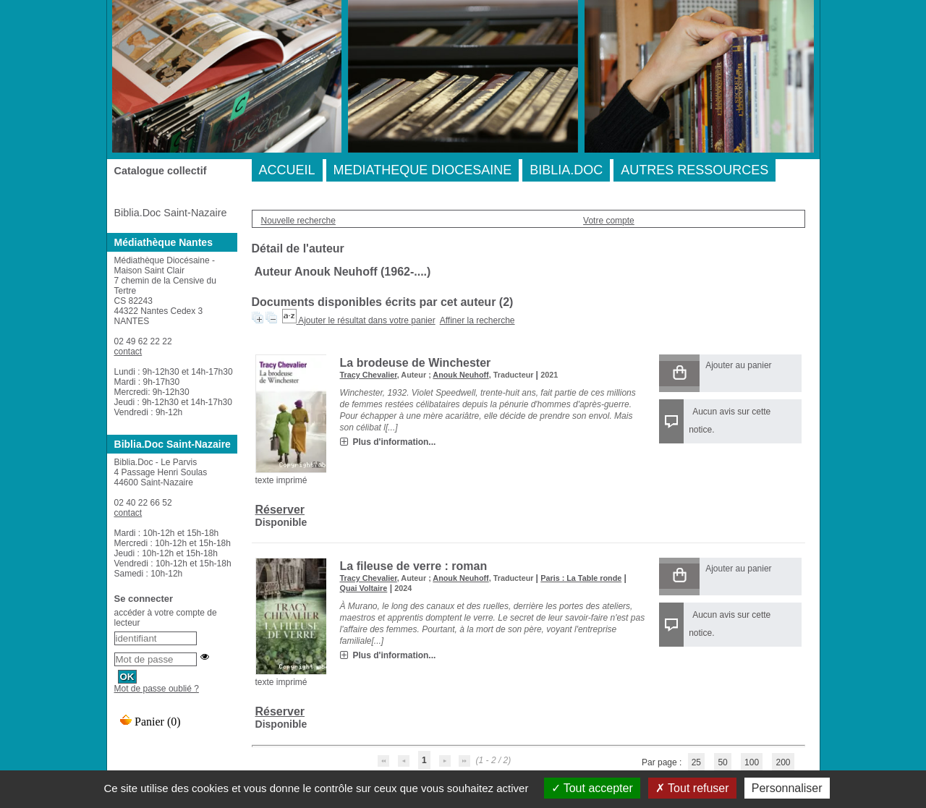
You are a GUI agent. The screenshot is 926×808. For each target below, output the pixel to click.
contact (128, 351)
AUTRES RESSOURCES (694, 170)
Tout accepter (592, 788)
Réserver (280, 509)
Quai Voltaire (364, 588)
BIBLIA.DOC (566, 170)
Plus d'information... (394, 442)
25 (696, 762)
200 (783, 762)
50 (722, 762)
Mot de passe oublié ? (156, 689)
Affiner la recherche (477, 320)
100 (751, 762)
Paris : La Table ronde (580, 578)
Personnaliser (787, 788)
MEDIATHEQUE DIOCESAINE (423, 170)
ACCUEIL (287, 170)
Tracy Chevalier (368, 374)
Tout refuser (692, 788)
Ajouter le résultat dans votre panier (366, 320)
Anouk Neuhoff (460, 374)
